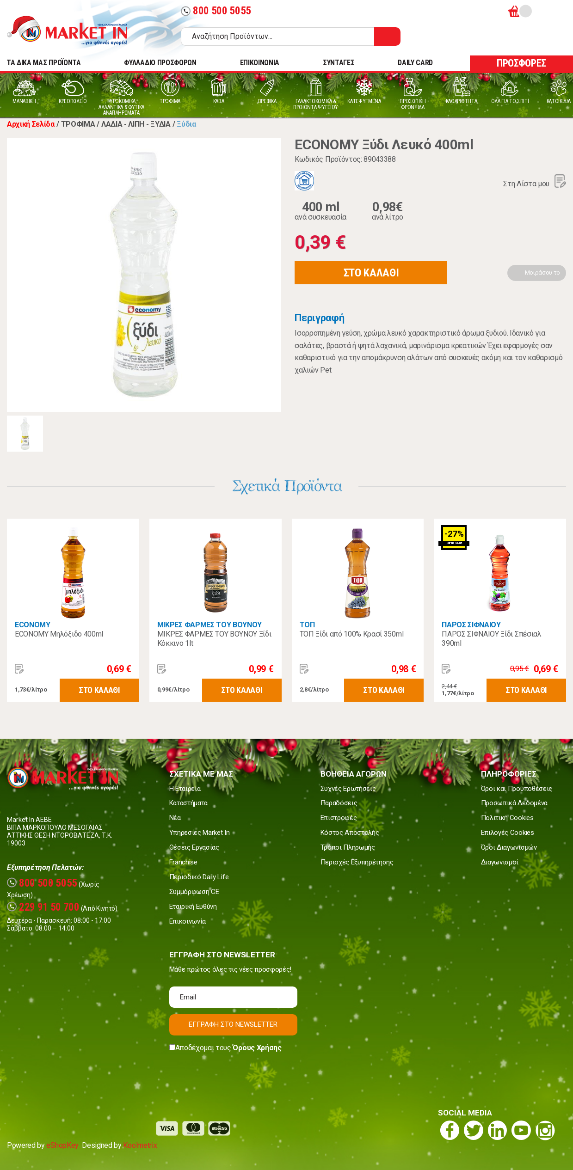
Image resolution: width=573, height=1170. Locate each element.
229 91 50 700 (43, 907)
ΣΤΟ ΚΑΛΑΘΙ (371, 272)
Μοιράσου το (542, 272)
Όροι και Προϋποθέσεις (516, 788)
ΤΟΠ (307, 624)
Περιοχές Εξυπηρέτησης (357, 862)
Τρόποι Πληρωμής (347, 847)
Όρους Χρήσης (257, 1047)
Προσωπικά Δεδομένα (514, 803)
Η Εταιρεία (185, 788)
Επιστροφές (338, 818)
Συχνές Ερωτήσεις (348, 788)
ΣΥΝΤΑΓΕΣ (338, 62)
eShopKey (62, 1145)
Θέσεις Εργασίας (194, 847)
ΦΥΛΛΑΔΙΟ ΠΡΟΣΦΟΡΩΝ (160, 62)
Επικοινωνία (187, 921)
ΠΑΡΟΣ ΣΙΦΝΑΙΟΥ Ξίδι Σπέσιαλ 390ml (491, 639)
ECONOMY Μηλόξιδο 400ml (59, 634)
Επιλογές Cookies (507, 832)
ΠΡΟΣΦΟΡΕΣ (521, 63)
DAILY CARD (415, 62)
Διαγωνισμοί (499, 862)
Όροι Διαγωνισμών (509, 847)
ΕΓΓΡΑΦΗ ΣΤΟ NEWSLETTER (233, 1024)
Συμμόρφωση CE (194, 892)
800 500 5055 (216, 11)
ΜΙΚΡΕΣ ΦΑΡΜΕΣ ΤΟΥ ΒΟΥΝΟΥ (209, 624)
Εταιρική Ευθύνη (193, 906)
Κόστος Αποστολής (349, 832)
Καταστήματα (188, 803)
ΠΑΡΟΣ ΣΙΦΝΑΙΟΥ (471, 624)
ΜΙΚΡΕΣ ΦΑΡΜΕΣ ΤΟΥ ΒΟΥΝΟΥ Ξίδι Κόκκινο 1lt (214, 639)
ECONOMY (32, 624)
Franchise (183, 862)
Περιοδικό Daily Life (199, 877)
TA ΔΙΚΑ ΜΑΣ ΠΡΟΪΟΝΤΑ (43, 62)
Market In (75, 30)
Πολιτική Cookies (507, 818)
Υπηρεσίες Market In (199, 832)
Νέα (175, 818)
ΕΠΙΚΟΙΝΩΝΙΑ (259, 62)
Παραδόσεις (338, 803)
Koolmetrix (140, 1145)
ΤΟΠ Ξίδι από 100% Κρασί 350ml (352, 634)
